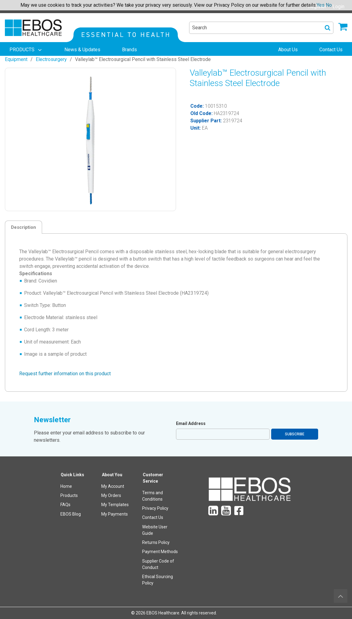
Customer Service (153, 478)
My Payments (114, 514)
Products (69, 495)
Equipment (16, 59)
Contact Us (152, 517)
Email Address (191, 423)
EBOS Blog (70, 514)
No (329, 5)
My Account (112, 486)
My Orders (111, 495)
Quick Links (72, 474)
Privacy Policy (155, 508)
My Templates (115, 504)
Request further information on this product (65, 373)
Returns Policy (156, 542)
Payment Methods (160, 551)
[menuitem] (26, 50)
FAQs (65, 504)
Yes (321, 5)
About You (112, 474)
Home (66, 486)
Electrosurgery (51, 59)
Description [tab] (23, 227)
